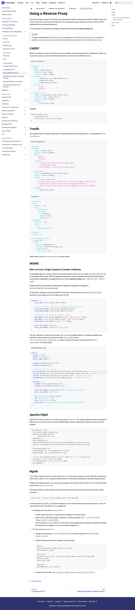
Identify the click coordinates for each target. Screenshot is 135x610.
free (66, 476)
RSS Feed (93, 601)
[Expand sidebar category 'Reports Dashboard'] (25, 110)
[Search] (124, 2)
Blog (37, 3)
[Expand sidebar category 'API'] (25, 134)
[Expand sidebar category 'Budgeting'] (25, 100)
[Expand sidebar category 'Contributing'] (25, 154)
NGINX (113, 15)
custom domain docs (46, 485)
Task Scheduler (57, 510)
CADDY (113, 9)
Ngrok (32, 476)
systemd (50, 529)
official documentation (49, 256)
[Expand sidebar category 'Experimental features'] (25, 127)
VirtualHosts (71, 419)
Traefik (113, 12)
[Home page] (31, 8)
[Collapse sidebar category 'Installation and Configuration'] (25, 31)
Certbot (65, 335)
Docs (32, 3)
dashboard (47, 479)
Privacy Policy (82, 601)
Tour (27, 3)
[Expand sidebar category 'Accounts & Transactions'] (25, 107)
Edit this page (35, 581)
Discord (96, 3)
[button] (14, 114)
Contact (44, 3)
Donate (61, 3)
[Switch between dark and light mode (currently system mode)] (110, 2)
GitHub (105, 3)
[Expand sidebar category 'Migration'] (25, 90)
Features (20, 3)
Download (52, 3)
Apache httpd (114, 22)
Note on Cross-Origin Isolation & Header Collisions (121, 18)
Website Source (69, 601)
